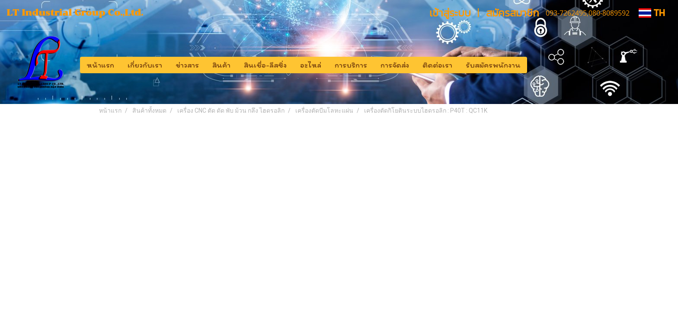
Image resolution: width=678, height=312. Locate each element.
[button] (534, 65)
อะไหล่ (310, 65)
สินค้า (221, 65)
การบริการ (351, 65)
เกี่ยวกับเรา (145, 65)
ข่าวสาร (187, 65)
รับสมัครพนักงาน (493, 65)
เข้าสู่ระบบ (450, 12)
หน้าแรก (100, 65)
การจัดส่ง (395, 65)
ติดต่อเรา (437, 65)
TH (652, 13)
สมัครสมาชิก (512, 12)
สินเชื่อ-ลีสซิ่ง (265, 65)
